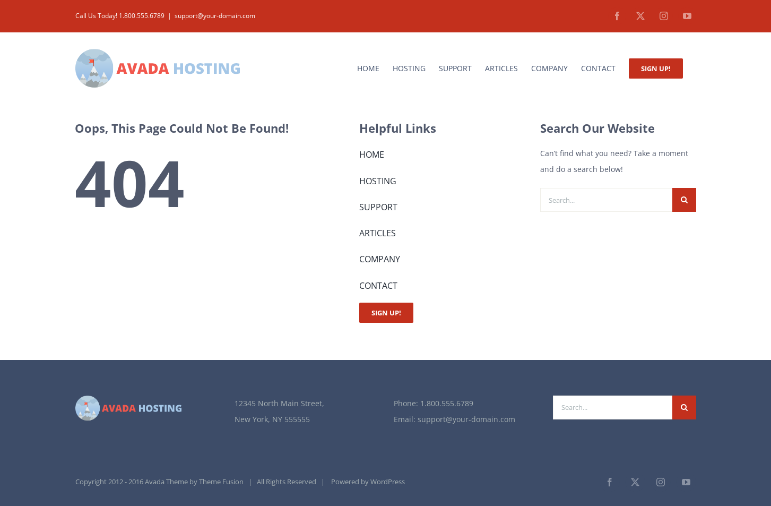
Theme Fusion (221, 481)
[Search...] (606, 200)
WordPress (387, 481)
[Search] (684, 200)
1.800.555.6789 (446, 403)
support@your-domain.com (215, 15)
